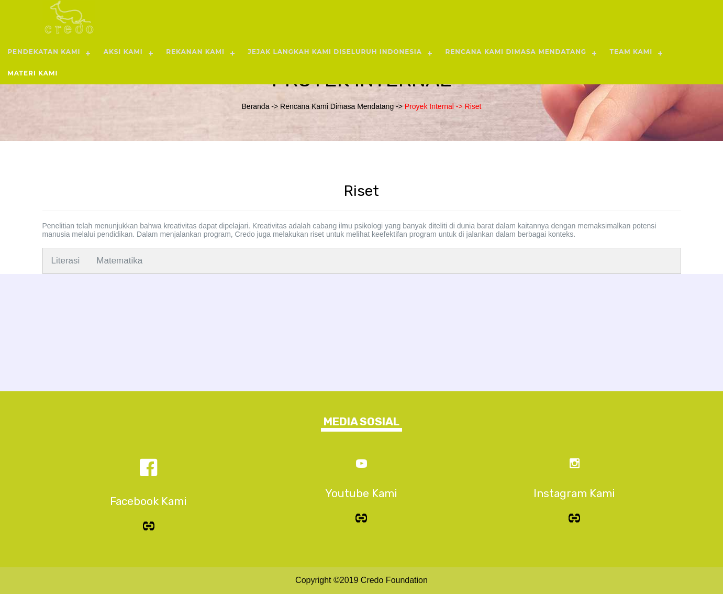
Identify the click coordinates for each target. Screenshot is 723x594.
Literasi (65, 261)
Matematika (119, 261)
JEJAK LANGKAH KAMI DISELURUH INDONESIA (335, 52)
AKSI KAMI (123, 52)
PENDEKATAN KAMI (43, 52)
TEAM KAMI (630, 52)
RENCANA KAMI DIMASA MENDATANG (515, 52)
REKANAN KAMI (195, 52)
